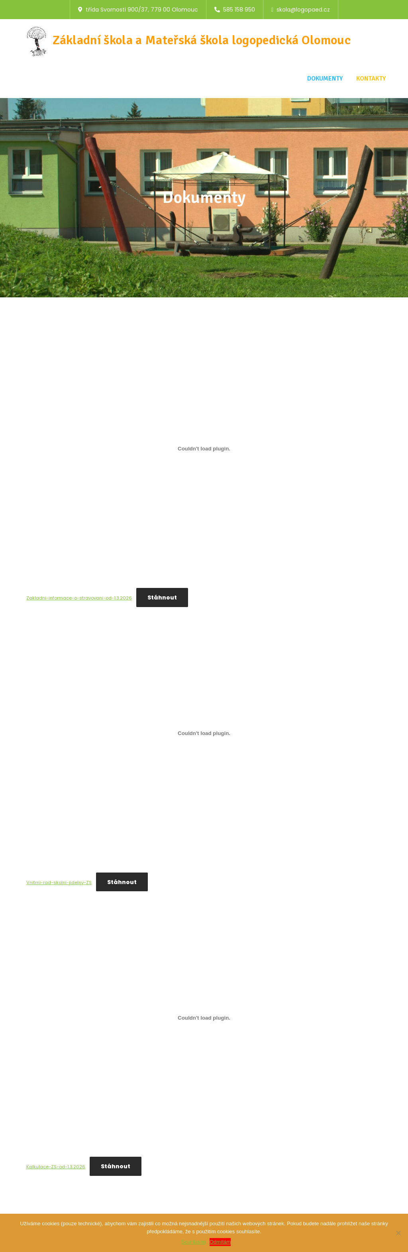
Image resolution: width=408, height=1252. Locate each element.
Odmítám (220, 1242)
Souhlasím (193, 1242)
